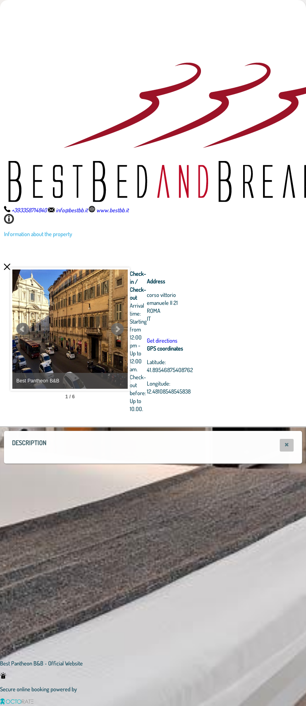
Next (161, 329)
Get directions (206, 340)
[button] (287, 445)
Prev (22, 329)
